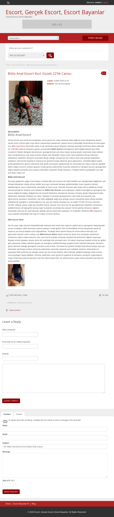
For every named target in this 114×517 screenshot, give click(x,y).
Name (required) (8, 330)
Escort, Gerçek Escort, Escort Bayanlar (55, 12)
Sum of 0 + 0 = (9, 480)
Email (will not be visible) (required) (16, 342)
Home (8, 65)
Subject (6, 443)
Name (5, 425)
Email (5, 434)
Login (104, 2)
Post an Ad (95, 38)
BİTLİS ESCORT (19, 65)
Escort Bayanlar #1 (21, 504)
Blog (34, 504)
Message (6, 452)
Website (5, 354)
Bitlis (92, 211)
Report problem (15, 310)
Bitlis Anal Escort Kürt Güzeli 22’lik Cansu (39, 73)
